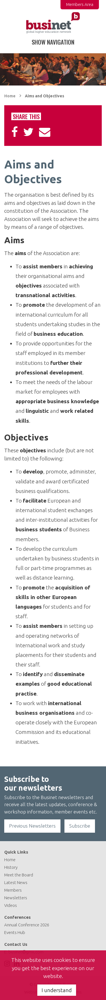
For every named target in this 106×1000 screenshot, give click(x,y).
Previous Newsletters (32, 825)
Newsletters (15, 897)
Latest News (15, 882)
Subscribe (79, 825)
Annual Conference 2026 (26, 924)
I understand (57, 990)
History (11, 867)
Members (13, 890)
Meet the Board (18, 874)
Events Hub (14, 932)
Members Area (79, 4)
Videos (10, 905)
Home (10, 96)
